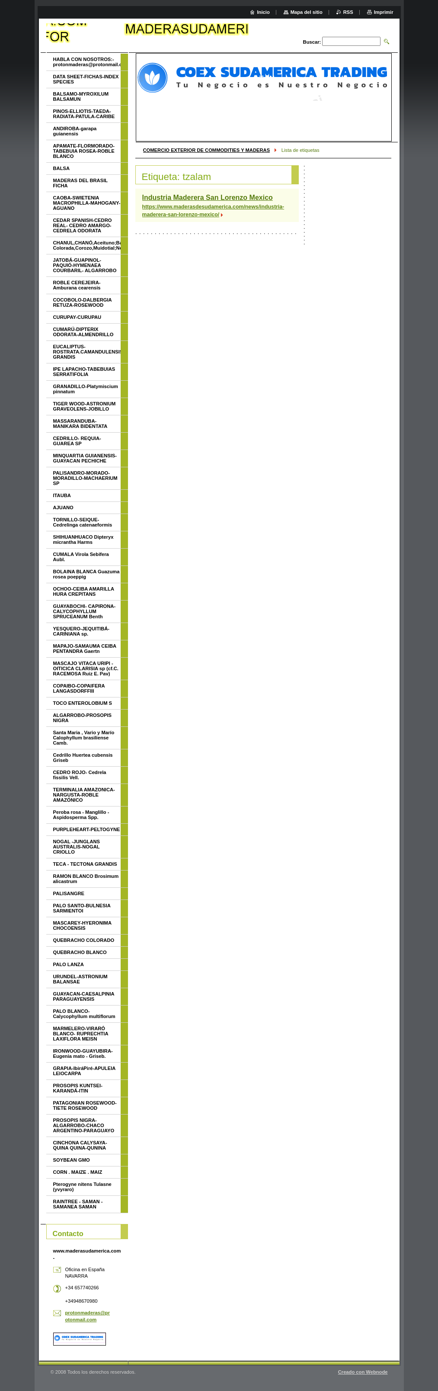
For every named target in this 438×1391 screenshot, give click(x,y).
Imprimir (383, 12)
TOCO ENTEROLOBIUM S (82, 703)
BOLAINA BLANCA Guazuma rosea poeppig (86, 574)
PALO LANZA (68, 964)
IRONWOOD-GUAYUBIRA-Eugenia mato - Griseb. (83, 1053)
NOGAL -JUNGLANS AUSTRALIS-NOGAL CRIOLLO (76, 847)
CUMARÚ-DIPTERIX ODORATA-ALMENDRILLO (83, 332)
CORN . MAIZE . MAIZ (77, 1172)
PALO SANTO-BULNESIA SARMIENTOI (82, 908)
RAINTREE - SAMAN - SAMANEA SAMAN (78, 1204)
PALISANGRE (69, 893)
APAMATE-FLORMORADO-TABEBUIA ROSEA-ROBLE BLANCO (84, 151)
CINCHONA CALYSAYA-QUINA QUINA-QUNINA (80, 1145)
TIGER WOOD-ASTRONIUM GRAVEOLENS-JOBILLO (84, 406)
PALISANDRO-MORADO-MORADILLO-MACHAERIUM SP (85, 478)
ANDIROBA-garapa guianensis (75, 131)
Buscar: (312, 42)
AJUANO (63, 507)
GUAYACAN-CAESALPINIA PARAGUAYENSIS (84, 996)
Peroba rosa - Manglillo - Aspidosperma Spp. (81, 815)
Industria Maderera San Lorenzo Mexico (207, 197)
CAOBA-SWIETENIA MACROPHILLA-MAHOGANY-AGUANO (87, 203)
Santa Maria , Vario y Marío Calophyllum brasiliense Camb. (84, 737)
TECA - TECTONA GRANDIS (85, 864)
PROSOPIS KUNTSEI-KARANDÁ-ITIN (77, 1088)
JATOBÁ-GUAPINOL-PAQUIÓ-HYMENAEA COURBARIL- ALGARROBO (85, 265)
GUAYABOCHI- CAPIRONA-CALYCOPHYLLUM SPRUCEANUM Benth (84, 611)
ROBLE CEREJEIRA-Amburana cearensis (77, 285)
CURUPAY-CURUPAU (77, 317)
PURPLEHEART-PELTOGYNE (86, 829)
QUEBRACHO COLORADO (84, 940)
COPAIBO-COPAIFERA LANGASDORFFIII (79, 688)
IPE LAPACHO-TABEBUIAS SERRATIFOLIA (84, 371)
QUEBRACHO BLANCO (80, 952)
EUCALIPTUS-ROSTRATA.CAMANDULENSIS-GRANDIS (87, 352)
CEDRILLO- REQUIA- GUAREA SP (77, 441)
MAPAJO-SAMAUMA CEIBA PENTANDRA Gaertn (84, 648)
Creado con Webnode (363, 1372)
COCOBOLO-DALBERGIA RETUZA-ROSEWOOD (82, 302)
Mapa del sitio (307, 12)
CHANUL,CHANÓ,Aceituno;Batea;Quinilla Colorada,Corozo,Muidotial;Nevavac (87, 245)
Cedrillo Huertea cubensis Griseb (83, 757)
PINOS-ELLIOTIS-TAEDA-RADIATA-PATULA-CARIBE (84, 114)
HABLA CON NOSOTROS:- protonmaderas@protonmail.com (87, 62)
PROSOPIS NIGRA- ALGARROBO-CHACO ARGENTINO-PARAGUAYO (84, 1125)
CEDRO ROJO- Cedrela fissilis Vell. (79, 775)
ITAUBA (62, 495)
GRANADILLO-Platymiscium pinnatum (85, 389)
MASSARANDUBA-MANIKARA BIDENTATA (80, 423)
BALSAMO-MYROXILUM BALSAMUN (81, 96)
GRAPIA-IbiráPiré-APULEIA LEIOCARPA (84, 1071)
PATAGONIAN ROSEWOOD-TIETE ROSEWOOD (85, 1105)
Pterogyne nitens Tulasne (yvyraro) (82, 1187)
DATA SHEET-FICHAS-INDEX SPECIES (86, 79)
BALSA (61, 168)
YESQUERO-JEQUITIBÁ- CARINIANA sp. (81, 631)
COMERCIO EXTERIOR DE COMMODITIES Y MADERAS (206, 150)
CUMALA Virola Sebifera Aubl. (81, 557)
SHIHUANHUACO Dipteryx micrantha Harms (83, 539)
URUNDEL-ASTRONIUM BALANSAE (80, 979)
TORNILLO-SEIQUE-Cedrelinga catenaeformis (82, 522)
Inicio (263, 12)
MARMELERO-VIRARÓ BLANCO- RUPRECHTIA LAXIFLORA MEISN (81, 1033)
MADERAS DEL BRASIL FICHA (80, 183)
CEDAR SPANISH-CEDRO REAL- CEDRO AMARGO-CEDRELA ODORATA (82, 225)
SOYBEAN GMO (71, 1160)
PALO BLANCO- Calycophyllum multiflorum (84, 1014)
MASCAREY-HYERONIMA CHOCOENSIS (82, 925)
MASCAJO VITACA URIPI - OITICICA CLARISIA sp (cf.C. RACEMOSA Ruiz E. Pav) (85, 668)
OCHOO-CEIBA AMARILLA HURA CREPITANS (83, 591)
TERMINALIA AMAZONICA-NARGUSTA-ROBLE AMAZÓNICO (84, 795)
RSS (348, 12)
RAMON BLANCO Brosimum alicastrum (86, 879)
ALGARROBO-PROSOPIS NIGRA (82, 718)
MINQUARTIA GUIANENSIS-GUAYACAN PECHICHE (85, 458)
